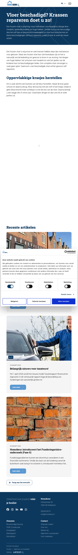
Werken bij (45, 530)
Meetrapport (11, 533)
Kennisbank (10, 536)
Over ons (44, 527)
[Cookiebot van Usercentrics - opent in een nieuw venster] (66, 252)
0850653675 (46, 511)
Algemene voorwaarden (50, 533)
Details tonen (66, 294)
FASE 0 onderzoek (13, 527)
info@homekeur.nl (47, 514)
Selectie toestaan (39, 301)
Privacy (8, 549)
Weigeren (14, 301)
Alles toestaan (63, 301)
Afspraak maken (47, 524)
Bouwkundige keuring (14, 524)
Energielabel (10, 530)
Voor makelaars (47, 536)
